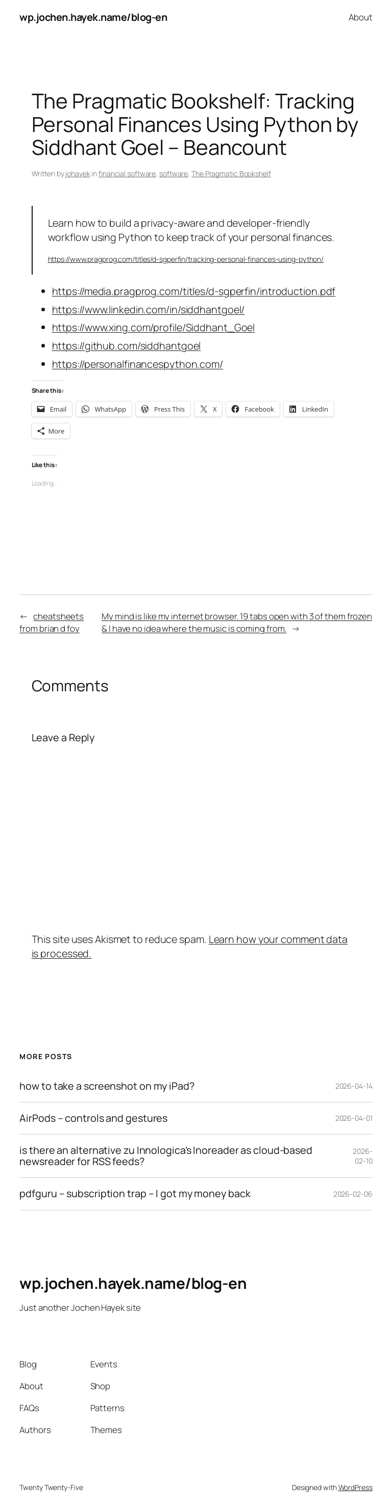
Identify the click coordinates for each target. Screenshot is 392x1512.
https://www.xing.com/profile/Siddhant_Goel (153, 327)
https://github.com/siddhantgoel (126, 346)
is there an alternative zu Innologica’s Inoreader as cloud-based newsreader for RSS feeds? (165, 1156)
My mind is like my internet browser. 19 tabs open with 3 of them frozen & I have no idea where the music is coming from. (237, 622)
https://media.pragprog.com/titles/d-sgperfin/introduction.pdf (194, 291)
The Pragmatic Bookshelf (231, 173)
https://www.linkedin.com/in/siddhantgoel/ (148, 309)
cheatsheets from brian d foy (51, 622)
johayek (77, 173)
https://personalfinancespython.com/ (138, 364)
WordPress (355, 1487)
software (173, 173)
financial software (127, 173)
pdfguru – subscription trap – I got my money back (134, 1193)
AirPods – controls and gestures (93, 1118)
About (361, 17)
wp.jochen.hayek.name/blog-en (93, 17)
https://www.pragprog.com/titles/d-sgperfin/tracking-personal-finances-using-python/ (186, 259)
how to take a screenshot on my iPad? (106, 1086)
